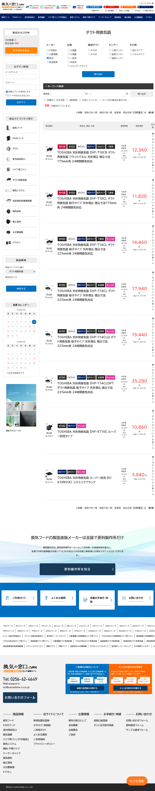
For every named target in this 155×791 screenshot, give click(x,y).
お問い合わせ (148, 10)
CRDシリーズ (22, 631)
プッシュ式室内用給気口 (33, 636)
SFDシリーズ (51, 631)
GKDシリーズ (109, 631)
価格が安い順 (90, 112)
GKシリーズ (124, 626)
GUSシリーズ (138, 626)
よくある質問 (109, 10)
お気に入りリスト (90, 100)
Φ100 (93, 50)
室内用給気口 (30, 17)
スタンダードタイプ (77, 66)
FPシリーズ (20, 626)
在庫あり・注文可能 (56, 100)
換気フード (5, 17)
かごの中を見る (127, 6)
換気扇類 (41, 17)
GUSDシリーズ (125, 631)
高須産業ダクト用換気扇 (110, 641)
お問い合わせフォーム (20, 697)
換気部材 (117, 17)
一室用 (72, 58)
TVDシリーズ (140, 631)
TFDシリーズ (37, 631)
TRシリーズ (8, 626)
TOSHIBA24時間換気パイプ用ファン (117, 636)
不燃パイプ (62, 646)
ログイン (109, 7)
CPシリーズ (97, 626)
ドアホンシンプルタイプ (99, 646)
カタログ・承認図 (41, 725)
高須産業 (52, 62)
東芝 (50, 58)
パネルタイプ (137, 54)
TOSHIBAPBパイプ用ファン (15, 641)
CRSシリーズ (110, 626)
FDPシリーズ (8, 631)
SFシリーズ (58, 626)
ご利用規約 (39, 739)
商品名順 (127, 112)
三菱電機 (52, 54)
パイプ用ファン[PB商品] (16, 739)
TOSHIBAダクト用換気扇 (86, 641)
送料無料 (73, 100)
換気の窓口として (77, 720)
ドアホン (149, 17)
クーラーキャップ (104, 17)
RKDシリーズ (65, 631)
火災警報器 (138, 17)
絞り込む (98, 74)
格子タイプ (136, 50)
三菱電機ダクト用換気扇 (62, 641)
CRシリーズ (33, 626)
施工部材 (127, 17)
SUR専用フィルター (142, 646)
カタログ (138, 10)
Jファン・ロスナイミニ (34, 646)
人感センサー (116, 50)
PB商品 (52, 50)
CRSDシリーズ (94, 631)
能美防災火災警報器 (78, 646)
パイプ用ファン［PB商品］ (57, 17)
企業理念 (73, 730)
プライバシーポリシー (44, 744)
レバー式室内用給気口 (12, 636)
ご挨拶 (72, 734)
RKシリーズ (71, 626)
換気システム (75, 17)
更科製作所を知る (77, 569)
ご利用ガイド (95, 10)
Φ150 (93, 54)
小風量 (72, 54)
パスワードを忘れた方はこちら (17, 96)
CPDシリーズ (79, 631)
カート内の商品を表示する (114, 100)
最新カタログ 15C (13, 431)
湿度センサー (116, 58)
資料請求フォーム (134, 725)
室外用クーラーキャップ (56, 636)
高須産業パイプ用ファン (39, 641)
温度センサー (116, 54)
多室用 (72, 62)
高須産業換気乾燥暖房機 (13, 646)
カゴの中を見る (21, 50)
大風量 (72, 50)
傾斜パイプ (50, 646)
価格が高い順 (105, 112)
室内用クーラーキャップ (121, 646)
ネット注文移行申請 (103, 725)
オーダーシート (144, 6)
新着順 (117, 112)
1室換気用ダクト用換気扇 (133, 641)
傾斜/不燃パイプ (89, 17)
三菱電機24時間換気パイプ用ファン (83, 636)
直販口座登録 (100, 720)
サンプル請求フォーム (137, 730)
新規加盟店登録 (93, 7)
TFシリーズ (46, 626)
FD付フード (17, 17)
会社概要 (73, 725)
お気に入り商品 (124, 10)
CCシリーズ (84, 626)
